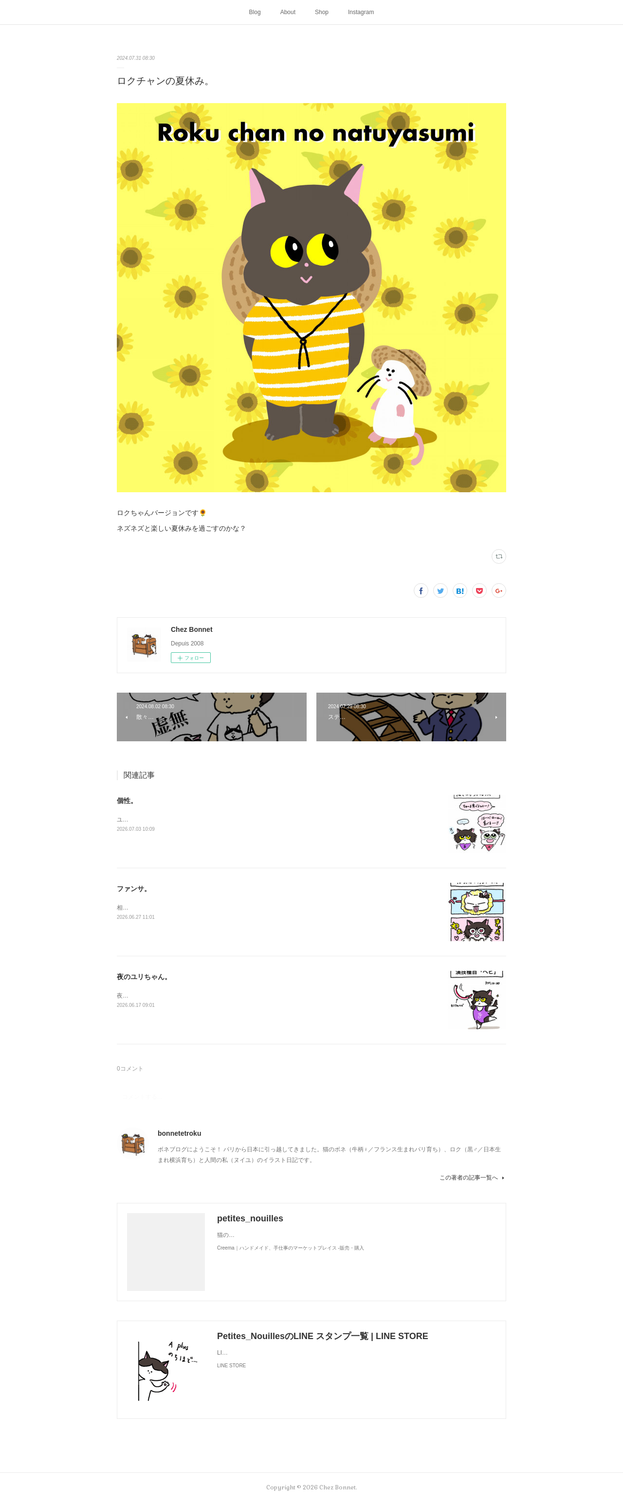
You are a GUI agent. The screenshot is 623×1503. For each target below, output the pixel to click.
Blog (255, 12)
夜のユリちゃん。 (144, 977)
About (287, 12)
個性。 (127, 801)
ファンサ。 (134, 889)
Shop (322, 12)
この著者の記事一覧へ (473, 1177)
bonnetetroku (179, 1133)
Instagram (361, 12)
